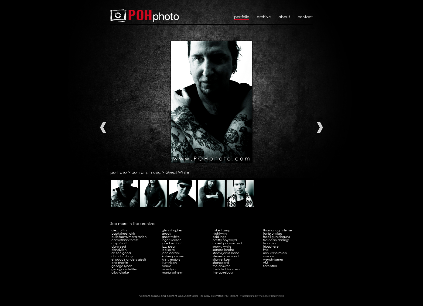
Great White (177, 172)
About (284, 16)
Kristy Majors (171, 259)
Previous (103, 127)
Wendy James (273, 259)
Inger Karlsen (171, 240)
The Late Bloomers (226, 269)
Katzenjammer (173, 256)
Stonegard (221, 262)
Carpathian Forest (124, 240)
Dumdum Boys (122, 256)
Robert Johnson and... (228, 243)
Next (319, 127)
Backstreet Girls (123, 233)
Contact (305, 16)
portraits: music (146, 172)
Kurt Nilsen (169, 262)
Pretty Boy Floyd (225, 240)
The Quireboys (223, 272)
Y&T (265, 262)
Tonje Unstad (272, 233)
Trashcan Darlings (276, 240)
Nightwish (220, 233)
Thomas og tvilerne (277, 230)
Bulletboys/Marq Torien (128, 236)
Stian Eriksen (222, 259)
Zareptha (270, 266)
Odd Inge (220, 236)
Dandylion (119, 249)
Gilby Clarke (120, 272)
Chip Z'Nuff (119, 243)
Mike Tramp (221, 230)
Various (268, 256)
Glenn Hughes (172, 230)
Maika (166, 266)
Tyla (265, 249)
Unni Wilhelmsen (275, 253)
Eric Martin (119, 262)
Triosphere (271, 246)
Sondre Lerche (223, 249)
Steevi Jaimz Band (226, 253)
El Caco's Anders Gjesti (128, 259)
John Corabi (170, 253)
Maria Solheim (172, 272)
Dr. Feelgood (121, 253)
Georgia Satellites (124, 269)
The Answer (221, 266)
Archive (264, 16)
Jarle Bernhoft (172, 243)
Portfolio (241, 16)
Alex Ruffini (119, 230)
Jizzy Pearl (169, 246)
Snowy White (222, 246)
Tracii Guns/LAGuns (276, 236)
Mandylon (169, 269)
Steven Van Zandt (226, 256)
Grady (166, 233)
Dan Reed (118, 246)
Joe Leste (168, 249)
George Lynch (121, 266)
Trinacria (269, 243)
